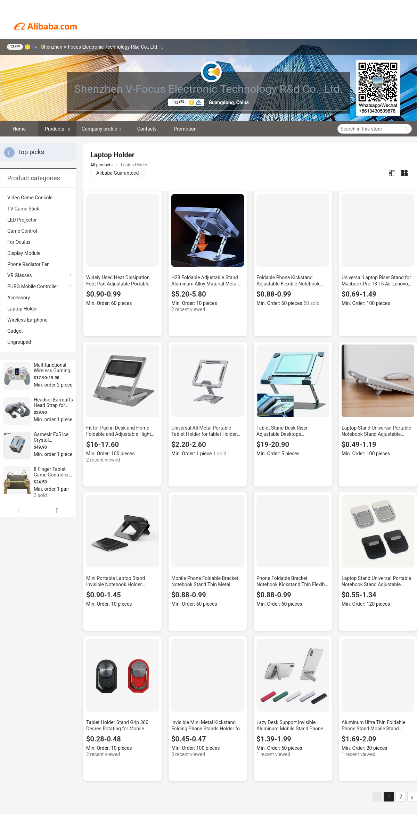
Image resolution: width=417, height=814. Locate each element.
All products (101, 165)
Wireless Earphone (27, 320)
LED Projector (22, 220)
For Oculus (19, 242)
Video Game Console (29, 197)
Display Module (23, 253)
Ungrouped (19, 342)
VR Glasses (19, 275)
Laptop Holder (22, 309)
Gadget (15, 331)
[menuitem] (38, 197)
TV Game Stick (23, 208)
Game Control (22, 231)
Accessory (18, 297)
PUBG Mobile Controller (32, 286)
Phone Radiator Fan (28, 264)
